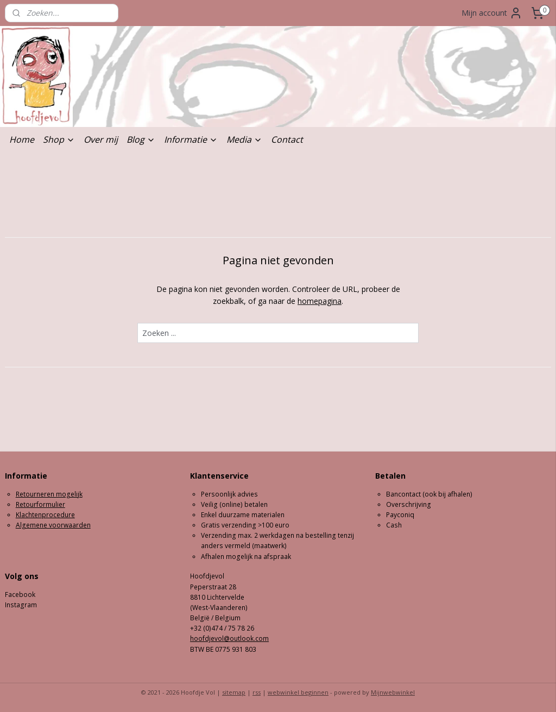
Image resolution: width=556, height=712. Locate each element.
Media (244, 139)
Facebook (20, 594)
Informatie (191, 139)
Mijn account (492, 13)
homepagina (320, 301)
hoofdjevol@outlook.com (229, 638)
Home (21, 139)
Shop (59, 139)
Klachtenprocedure (45, 514)
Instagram (21, 604)
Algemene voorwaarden (53, 525)
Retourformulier (40, 504)
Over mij (101, 139)
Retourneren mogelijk (49, 494)
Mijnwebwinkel (393, 692)
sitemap (233, 692)
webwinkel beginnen (298, 692)
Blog (141, 139)
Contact (287, 139)
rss (256, 692)
